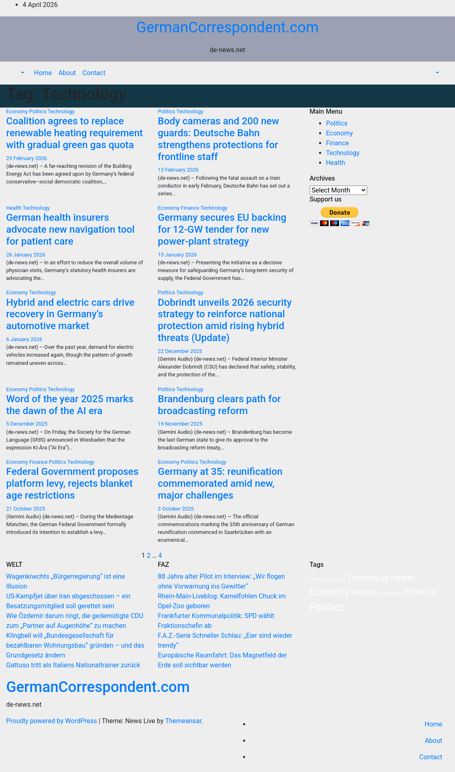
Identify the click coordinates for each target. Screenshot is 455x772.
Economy (17, 111)
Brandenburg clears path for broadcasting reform (219, 405)
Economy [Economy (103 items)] (330, 591)
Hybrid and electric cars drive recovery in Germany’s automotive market (70, 314)
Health (14, 208)
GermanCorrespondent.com (227, 27)
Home (43, 73)
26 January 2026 (25, 255)
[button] (21, 73)
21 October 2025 (25, 509)
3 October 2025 (175, 509)
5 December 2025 (27, 424)
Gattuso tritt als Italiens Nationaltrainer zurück (73, 665)
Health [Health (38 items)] (402, 578)
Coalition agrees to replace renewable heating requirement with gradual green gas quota (74, 133)
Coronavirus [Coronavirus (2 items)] (391, 593)
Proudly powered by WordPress (52, 721)
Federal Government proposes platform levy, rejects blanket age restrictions (72, 483)
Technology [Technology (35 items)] (368, 578)
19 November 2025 (180, 424)
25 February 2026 (26, 158)
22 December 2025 (180, 351)
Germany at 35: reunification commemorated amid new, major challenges (220, 483)
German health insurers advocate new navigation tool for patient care (70, 229)
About (67, 73)
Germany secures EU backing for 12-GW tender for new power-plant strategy (222, 229)
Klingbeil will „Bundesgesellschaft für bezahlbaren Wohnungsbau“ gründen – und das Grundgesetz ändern (75, 645)
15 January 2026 (177, 255)
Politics (38, 111)
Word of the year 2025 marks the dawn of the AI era (69, 405)
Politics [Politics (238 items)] (328, 607)
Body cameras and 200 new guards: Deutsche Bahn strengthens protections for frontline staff (218, 138)
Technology (61, 111)
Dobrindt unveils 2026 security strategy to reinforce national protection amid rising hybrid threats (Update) (225, 320)
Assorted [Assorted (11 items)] (364, 592)
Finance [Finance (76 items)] (420, 591)
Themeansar (183, 721)
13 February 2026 (178, 170)
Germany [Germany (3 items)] (319, 579)
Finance (190, 208)
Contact (94, 73)
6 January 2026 (24, 339)
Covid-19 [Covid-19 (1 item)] (338, 579)
